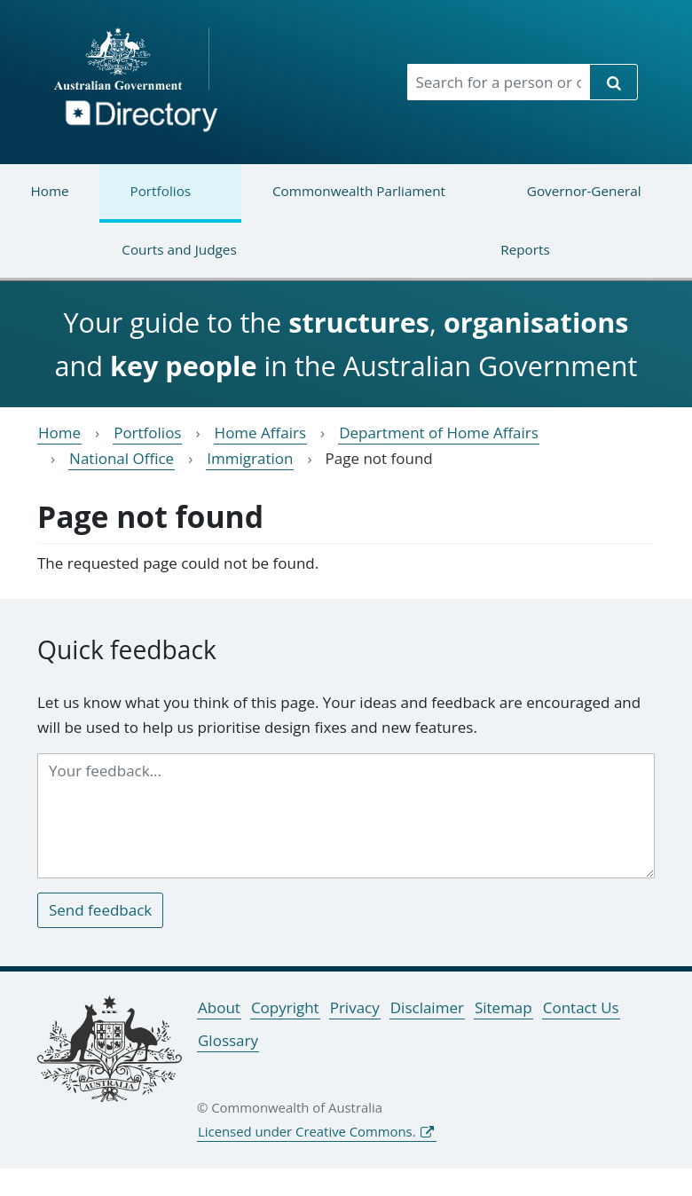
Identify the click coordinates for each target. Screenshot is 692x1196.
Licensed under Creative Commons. (307, 1131)
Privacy (355, 1007)
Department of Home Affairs (439, 432)
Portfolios (145, 202)
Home (49, 191)
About (219, 1007)
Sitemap (503, 1007)
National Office (121, 458)
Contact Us (581, 1007)
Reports (464, 260)
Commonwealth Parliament (343, 202)
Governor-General (568, 202)
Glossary (228, 1040)
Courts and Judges (118, 260)
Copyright (285, 1007)
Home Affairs (260, 432)
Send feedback (100, 910)
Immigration (250, 458)
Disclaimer (427, 1007)
